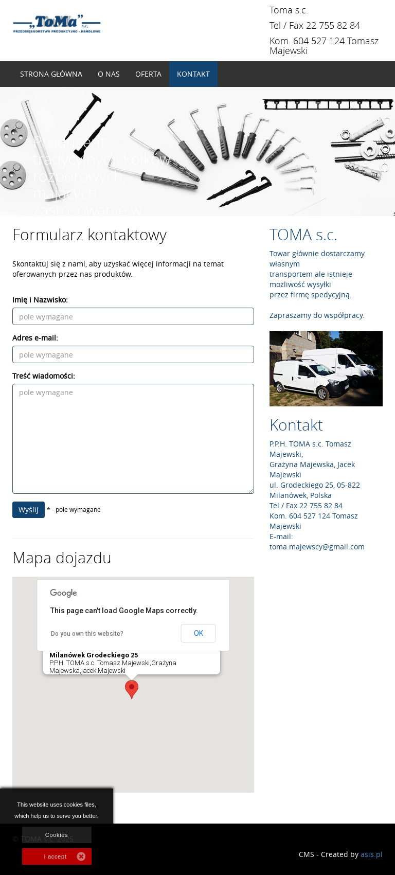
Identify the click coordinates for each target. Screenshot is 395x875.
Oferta (148, 74)
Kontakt (193, 74)
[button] (131, 689)
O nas (109, 74)
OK (198, 633)
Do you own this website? (87, 633)
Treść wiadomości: (43, 376)
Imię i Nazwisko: (40, 300)
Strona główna (51, 74)
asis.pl (372, 854)
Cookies (56, 835)
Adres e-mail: (35, 338)
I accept (55, 856)
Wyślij (29, 509)
